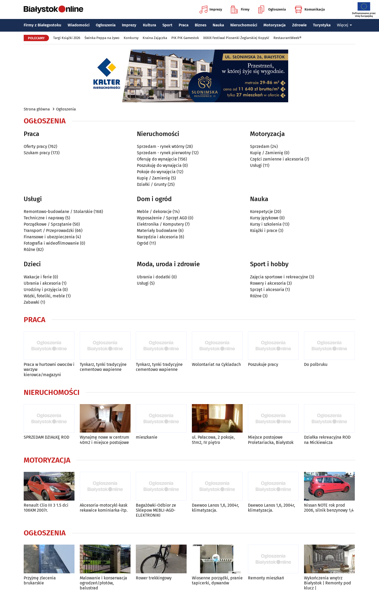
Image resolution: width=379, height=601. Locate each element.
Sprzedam (260, 146)
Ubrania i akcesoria (42, 283)
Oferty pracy (35, 146)
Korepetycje (261, 211)
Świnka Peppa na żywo (101, 38)
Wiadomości (78, 25)
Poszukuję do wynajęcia (159, 165)
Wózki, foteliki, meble (44, 295)
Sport (167, 25)
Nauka (218, 25)
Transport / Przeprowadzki (49, 230)
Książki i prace (263, 230)
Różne (29, 249)
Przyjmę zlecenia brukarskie (40, 580)
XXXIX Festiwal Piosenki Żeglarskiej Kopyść (236, 38)
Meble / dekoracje (154, 211)
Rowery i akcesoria (268, 283)
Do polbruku (315, 364)
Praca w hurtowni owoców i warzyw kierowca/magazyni (49, 369)
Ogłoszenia (272, 9)
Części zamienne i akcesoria (276, 159)
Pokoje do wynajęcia (156, 171)
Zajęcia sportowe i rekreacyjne (279, 276)
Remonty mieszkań (266, 577)
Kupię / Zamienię (153, 178)
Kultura (149, 25)
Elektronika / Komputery (160, 224)
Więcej (344, 25)
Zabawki (31, 302)
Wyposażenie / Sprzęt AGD (162, 217)
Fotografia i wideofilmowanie (51, 243)
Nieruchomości (243, 25)
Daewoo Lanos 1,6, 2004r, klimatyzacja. (215, 508)
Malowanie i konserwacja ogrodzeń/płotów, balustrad (103, 582)
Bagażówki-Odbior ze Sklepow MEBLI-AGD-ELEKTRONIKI (156, 510)
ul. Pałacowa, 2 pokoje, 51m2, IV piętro (213, 440)
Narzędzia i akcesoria (157, 236)
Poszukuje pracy (263, 364)
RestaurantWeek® (287, 38)
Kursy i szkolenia (266, 224)
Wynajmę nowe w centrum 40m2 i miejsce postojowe (104, 440)
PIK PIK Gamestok (185, 38)
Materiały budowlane (157, 230)
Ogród (142, 243)
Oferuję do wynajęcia (157, 159)
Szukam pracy (37, 152)
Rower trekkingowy (154, 577)
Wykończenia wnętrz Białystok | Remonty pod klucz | (327, 582)
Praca (183, 25)
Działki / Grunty (152, 184)
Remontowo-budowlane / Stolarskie (58, 211)
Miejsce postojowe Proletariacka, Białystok (270, 440)
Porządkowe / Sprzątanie (48, 224)
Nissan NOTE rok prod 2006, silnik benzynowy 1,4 (329, 508)
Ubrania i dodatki (154, 276)
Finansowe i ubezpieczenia (49, 236)
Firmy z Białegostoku (42, 25)
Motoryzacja (274, 25)
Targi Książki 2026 (66, 38)
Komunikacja (310, 9)
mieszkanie (146, 437)
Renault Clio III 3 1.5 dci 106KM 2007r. (46, 508)
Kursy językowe (264, 217)
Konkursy (131, 38)
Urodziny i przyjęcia (43, 289)
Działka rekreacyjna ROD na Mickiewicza (327, 440)
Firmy (240, 9)
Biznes (200, 25)
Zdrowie (299, 25)
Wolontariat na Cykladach (216, 364)
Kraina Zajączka (155, 38)
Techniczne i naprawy (44, 217)
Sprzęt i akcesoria (267, 289)
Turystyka (322, 25)
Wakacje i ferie (38, 276)
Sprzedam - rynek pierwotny (164, 152)
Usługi (256, 165)
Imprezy (211, 9)
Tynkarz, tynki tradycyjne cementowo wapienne (103, 367)
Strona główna (37, 109)
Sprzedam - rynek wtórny (160, 146)
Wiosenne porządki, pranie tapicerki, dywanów (217, 580)
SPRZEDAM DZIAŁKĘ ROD (46, 437)
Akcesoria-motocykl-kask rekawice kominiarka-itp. (104, 508)
